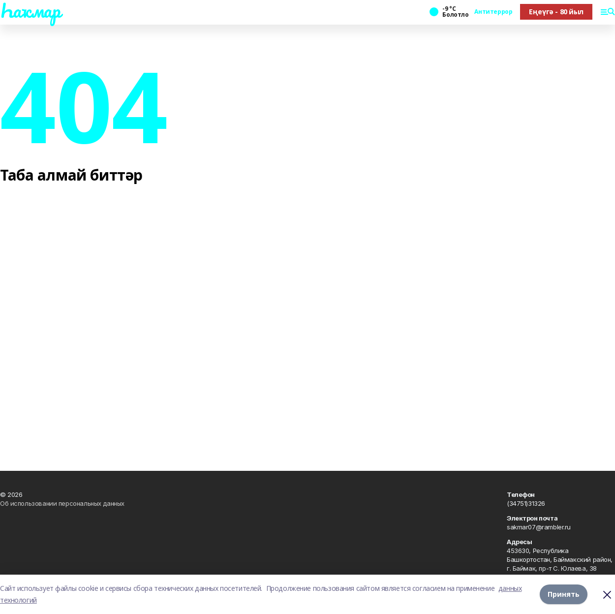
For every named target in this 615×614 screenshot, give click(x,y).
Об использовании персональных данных (62, 503)
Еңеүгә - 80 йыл (556, 11)
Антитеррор (493, 12)
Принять (564, 594)
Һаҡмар (30, 10)
